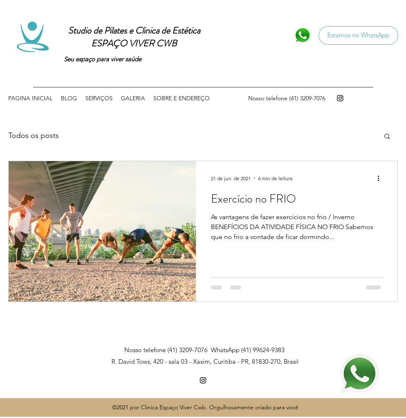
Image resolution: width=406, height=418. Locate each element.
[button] (387, 137)
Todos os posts (33, 135)
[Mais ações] (381, 178)
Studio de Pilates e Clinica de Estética (134, 30)
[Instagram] (340, 98)
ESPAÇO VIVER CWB (134, 43)
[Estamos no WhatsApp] (358, 35)
